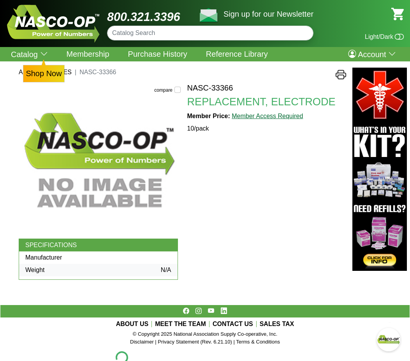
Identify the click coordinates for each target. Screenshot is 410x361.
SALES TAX (277, 324)
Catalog (29, 54)
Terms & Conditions (258, 342)
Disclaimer (142, 342)
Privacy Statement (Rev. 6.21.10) (195, 342)
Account (372, 54)
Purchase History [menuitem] (157, 54)
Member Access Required (267, 116)
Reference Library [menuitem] (237, 54)
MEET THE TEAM (180, 324)
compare (163, 90)
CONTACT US (233, 324)
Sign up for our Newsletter (268, 14)
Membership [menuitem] (88, 54)
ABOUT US (132, 324)
